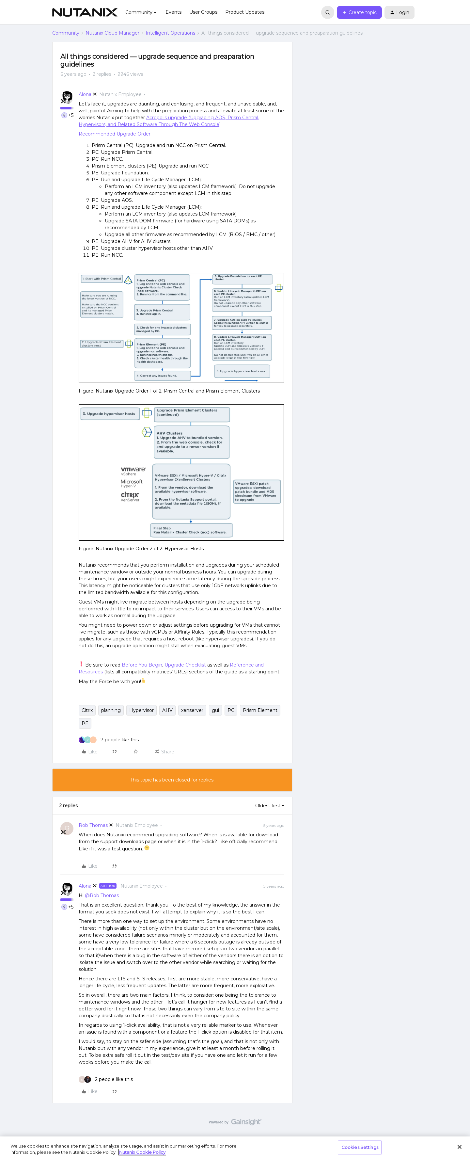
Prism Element (260, 710)
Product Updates (244, 12)
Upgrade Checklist (185, 665)
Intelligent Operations (170, 33)
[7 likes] (109, 739)
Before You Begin (142, 665)
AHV (167, 710)
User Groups (203, 12)
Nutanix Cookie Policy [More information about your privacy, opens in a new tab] (142, 1152)
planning (111, 710)
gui (215, 710)
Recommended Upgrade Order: (115, 134)
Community (65, 33)
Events (173, 12)
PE (85, 723)
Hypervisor (141, 710)
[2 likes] (106, 1079)
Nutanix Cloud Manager (112, 33)
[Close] (459, 1147)
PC (230, 710)
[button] (359, 12)
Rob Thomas (93, 825)
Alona (85, 94)
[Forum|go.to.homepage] (85, 12)
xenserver (192, 710)
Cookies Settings (359, 1147)
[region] (235, 1147)
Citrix (87, 710)
